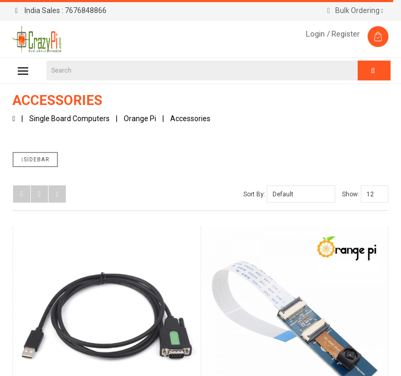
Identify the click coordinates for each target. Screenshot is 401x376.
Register (346, 34)
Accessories (190, 118)
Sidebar (35, 159)
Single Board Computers (69, 118)
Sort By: (254, 194)
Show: (350, 194)
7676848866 (61, 10)
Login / (318, 34)
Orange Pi (140, 118)
